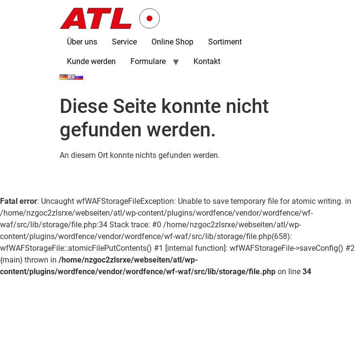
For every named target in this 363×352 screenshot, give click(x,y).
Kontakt (206, 61)
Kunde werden (91, 61)
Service (124, 41)
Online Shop (172, 41)
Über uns (82, 41)
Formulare (148, 61)
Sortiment (225, 41)
